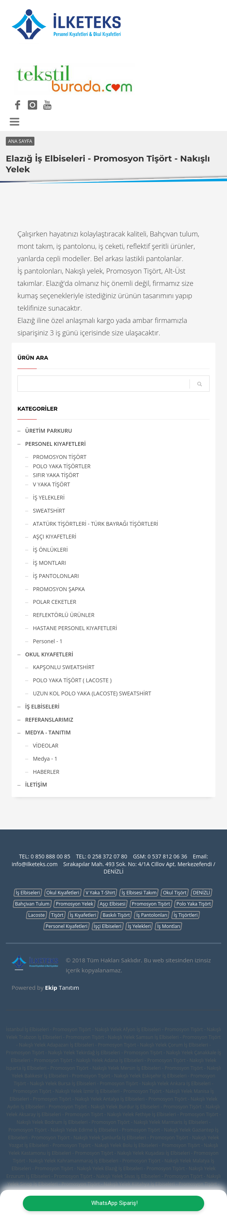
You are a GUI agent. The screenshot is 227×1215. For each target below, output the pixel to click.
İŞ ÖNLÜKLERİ (50, 549)
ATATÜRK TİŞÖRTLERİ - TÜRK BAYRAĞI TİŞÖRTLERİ (95, 523)
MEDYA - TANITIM (48, 732)
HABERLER (46, 771)
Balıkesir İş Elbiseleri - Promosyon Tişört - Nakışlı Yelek (82, 1075)
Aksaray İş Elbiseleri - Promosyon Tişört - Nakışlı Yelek (76, 1114)
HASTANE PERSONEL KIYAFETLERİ (75, 628)
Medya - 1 (45, 758)
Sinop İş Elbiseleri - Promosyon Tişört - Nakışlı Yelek (75, 1184)
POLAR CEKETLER (54, 601)
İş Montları (168, 926)
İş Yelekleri (139, 926)
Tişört (57, 915)
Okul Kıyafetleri (62, 892)
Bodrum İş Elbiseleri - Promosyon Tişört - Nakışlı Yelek (102, 1122)
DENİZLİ (201, 892)
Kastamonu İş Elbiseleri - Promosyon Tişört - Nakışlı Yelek (82, 1153)
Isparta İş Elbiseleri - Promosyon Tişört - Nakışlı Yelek (62, 1068)
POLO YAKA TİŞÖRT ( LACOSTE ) (72, 680)
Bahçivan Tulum (32, 904)
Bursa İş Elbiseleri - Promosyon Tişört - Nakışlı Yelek (113, 1083)
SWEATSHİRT (49, 510)
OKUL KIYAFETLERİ (49, 654)
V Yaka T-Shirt (100, 892)
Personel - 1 (48, 641)
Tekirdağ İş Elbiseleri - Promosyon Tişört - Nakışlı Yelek (134, 1052)
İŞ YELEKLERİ (49, 497)
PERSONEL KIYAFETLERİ (55, 443)
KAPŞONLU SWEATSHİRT (63, 667)
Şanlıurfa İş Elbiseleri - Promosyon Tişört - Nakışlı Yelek (160, 1137)
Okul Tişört (174, 892)
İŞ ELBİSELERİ (42, 706)
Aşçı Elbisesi (112, 904)
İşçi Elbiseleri (107, 926)
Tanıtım (62, 987)
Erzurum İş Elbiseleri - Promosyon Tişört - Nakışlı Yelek (64, 1176)
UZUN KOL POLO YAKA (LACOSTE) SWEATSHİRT (92, 693)
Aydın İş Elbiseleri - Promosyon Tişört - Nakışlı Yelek (62, 1106)
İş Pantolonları (151, 915)
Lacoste (36, 915)
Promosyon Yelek (74, 904)
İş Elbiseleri (28, 892)
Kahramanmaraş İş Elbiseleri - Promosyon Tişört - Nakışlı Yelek (124, 1160)
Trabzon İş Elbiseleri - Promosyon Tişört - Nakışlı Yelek (77, 1037)
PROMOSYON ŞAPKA (59, 589)
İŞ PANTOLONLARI (56, 575)
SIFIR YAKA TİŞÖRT (56, 475)
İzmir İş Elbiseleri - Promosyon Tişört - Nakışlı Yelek (137, 1091)
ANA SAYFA (20, 141)
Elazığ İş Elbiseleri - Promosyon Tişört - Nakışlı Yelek (160, 1168)
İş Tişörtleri (186, 915)
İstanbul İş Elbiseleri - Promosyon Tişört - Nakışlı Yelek (64, 1029)
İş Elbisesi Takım (138, 892)
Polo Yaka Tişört (193, 904)
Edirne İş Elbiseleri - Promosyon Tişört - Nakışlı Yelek (135, 1130)
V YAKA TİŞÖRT (51, 484)
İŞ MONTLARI (49, 562)
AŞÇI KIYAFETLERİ (54, 536)
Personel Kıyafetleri (66, 926)
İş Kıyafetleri (83, 915)
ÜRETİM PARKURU (48, 430)
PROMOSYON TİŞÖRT (60, 457)
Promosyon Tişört (151, 904)
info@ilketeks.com (35, 864)
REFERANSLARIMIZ (49, 719)
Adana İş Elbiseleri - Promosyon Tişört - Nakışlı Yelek (160, 1060)
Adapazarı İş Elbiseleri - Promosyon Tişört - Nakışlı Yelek (107, 1045)
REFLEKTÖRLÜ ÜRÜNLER (63, 615)
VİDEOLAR (45, 745)
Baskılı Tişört (116, 915)
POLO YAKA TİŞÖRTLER (61, 466)
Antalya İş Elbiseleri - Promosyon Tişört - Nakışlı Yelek (160, 1099)
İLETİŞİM (36, 784)
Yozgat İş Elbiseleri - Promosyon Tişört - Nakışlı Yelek (65, 1145)
